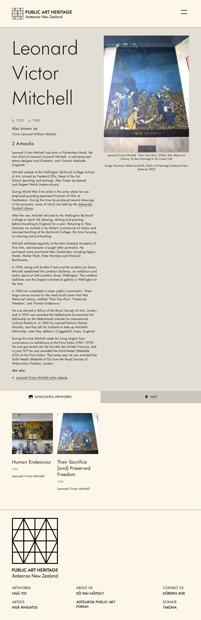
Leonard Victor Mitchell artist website (41, 377)
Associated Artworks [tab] (50, 396)
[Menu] (184, 12)
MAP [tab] (151, 396)
